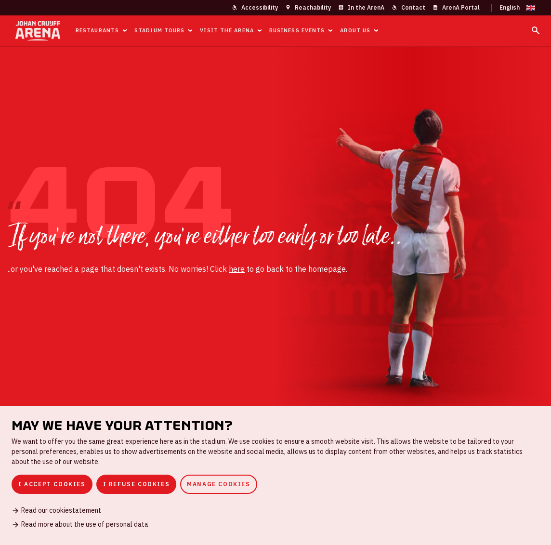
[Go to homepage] (37, 30)
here (237, 269)
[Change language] (513, 7)
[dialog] (275, 475)
